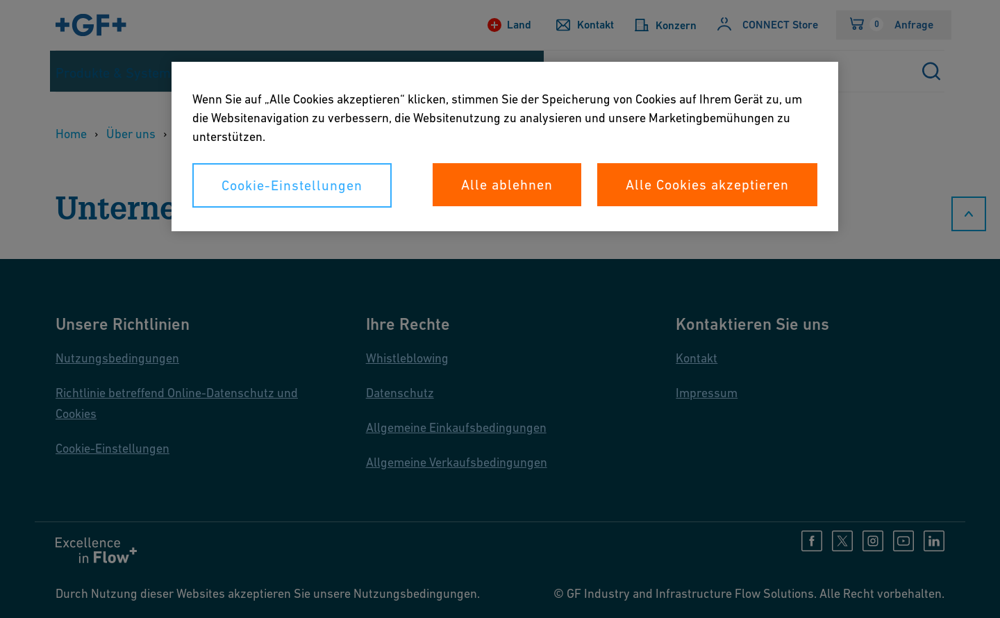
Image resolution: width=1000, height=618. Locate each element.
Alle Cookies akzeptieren (707, 184)
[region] (505, 146)
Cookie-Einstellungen (292, 185)
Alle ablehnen (507, 184)
